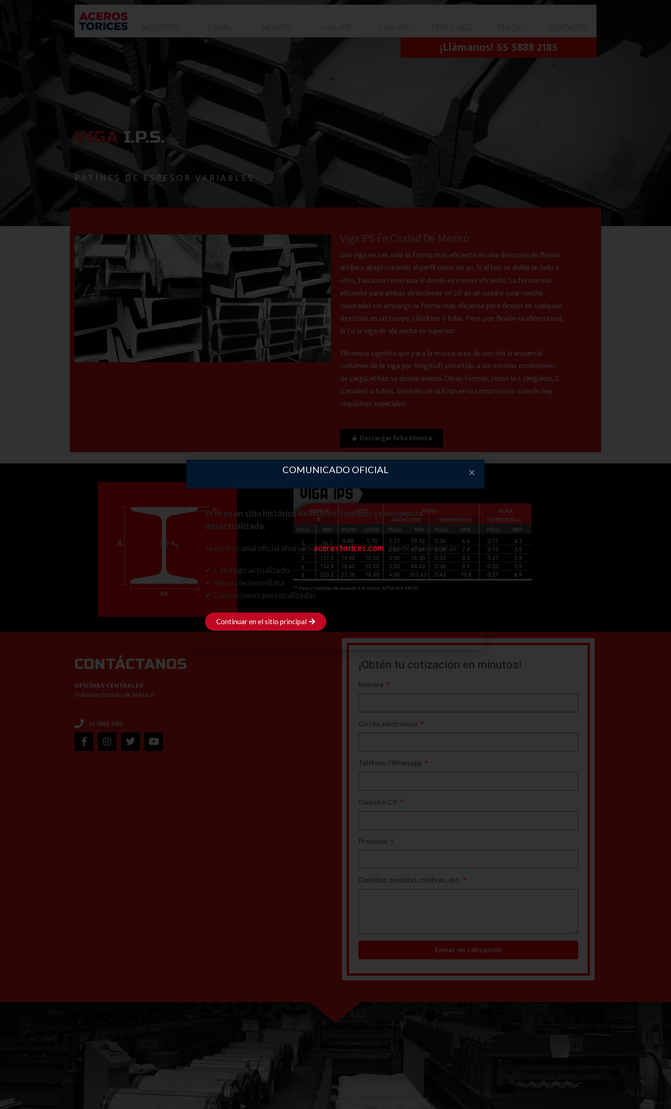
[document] (335, 554)
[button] (471, 472)
